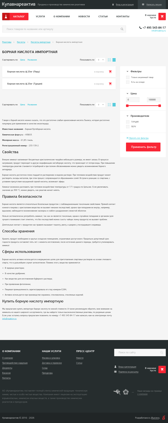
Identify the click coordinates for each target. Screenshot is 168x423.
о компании (142, 394)
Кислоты (21, 42)
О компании (61, 16)
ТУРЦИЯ (135, 122)
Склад (44, 368)
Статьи (103, 16)
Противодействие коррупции (15, 363)
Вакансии (6, 373)
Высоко (155, 417)
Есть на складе (138, 82)
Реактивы (6, 42)
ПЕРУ (133, 126)
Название (32, 60)
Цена (22, 60)
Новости (84, 16)
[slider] (127, 105)
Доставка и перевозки (52, 363)
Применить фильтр (143, 147)
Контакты (122, 16)
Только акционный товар (142, 77)
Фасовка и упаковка (51, 358)
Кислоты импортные (40, 42)
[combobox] (100, 60)
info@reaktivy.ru (158, 30)
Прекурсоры (47, 373)
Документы (7, 368)
